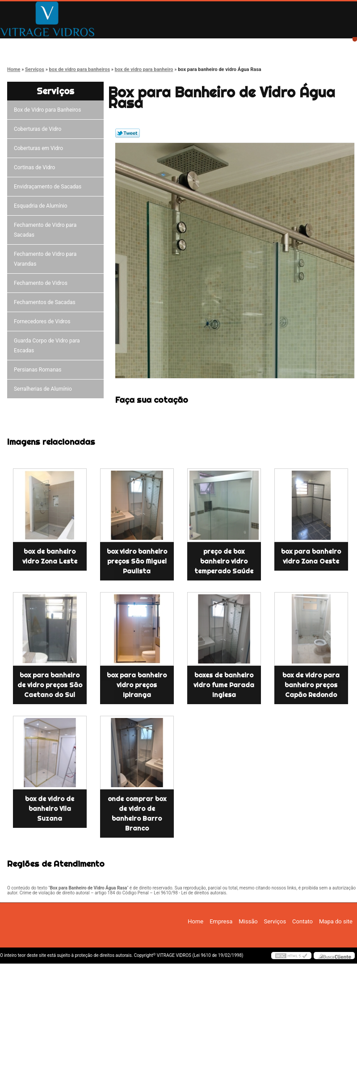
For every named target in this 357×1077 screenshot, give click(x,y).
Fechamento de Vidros (42, 283)
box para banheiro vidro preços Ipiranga (137, 685)
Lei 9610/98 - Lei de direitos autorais (190, 892)
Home (31, 46)
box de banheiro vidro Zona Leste (49, 556)
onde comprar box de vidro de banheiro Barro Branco (137, 813)
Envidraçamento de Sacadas (49, 187)
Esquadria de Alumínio (42, 206)
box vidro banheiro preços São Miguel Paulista (137, 561)
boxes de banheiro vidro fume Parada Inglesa (223, 685)
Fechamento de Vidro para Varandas (45, 259)
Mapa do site (336, 921)
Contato (285, 46)
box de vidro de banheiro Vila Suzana (49, 808)
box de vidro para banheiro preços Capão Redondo (311, 685)
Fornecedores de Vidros (43, 321)
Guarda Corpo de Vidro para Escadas (47, 346)
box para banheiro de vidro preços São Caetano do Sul (49, 685)
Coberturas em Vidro (40, 148)
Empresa (95, 46)
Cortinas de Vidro (36, 167)
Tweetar (127, 133)
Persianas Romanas (39, 370)
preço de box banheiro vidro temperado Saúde (223, 561)
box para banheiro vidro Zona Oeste (311, 556)
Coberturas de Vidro (39, 129)
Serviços (222, 46)
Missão (158, 46)
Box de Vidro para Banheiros (49, 110)
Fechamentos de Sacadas (46, 302)
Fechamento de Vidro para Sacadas (45, 230)
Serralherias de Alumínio (44, 389)
